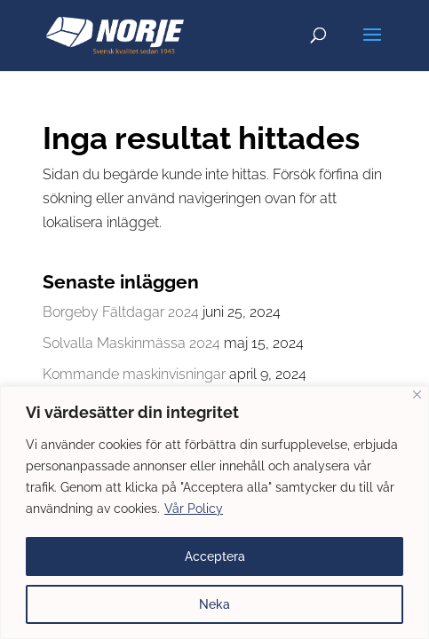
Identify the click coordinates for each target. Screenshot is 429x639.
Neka (214, 604)
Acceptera (215, 556)
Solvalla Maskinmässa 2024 (131, 343)
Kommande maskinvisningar (134, 374)
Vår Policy (193, 508)
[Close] (417, 394)
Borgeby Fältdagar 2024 (121, 312)
